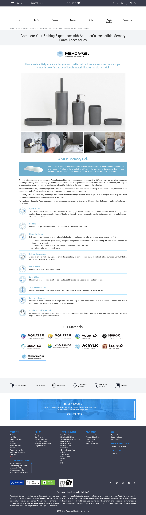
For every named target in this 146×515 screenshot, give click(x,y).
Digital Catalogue (66, 435)
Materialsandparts (22, 28)
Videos (62, 459)
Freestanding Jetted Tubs (18, 466)
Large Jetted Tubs (16, 468)
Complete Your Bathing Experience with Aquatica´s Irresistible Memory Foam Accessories (59, 28)
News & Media (65, 456)
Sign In (120, 3)
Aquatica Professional (118, 435)
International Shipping (93, 435)
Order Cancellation (92, 443)
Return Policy (90, 441)
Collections (13, 454)
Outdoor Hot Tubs (16, 439)
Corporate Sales (116, 437)
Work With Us (115, 439)
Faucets (12, 441)
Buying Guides (65, 441)
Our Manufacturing (41, 439)
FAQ (61, 463)
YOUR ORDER (91, 432)
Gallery (62, 452)
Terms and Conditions (93, 437)
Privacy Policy (90, 439)
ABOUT (38, 432)
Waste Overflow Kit (16, 450)
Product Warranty (66, 443)
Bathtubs (13, 435)
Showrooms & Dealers (118, 446)
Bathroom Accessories (17, 452)
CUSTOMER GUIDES (68, 432)
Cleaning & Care (65, 446)
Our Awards (39, 437)
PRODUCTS (14, 432)
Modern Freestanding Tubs (19, 472)
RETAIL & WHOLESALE (120, 443)
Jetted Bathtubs (15, 463)
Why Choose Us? (40, 446)
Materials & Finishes (67, 437)
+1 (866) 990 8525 (35, 3)
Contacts (114, 453)
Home (12, 28)
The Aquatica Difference (43, 443)
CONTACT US (116, 451)
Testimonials (64, 454)
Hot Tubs (13, 437)
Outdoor (12, 448)
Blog (61, 461)
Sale (11, 456)
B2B (112, 432)
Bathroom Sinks (15, 446)
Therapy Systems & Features (70, 439)
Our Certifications (41, 441)
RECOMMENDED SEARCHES (21, 461)
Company (38, 435)
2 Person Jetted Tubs (17, 470)
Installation (64, 448)
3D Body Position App (67, 450)
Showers (13, 443)
